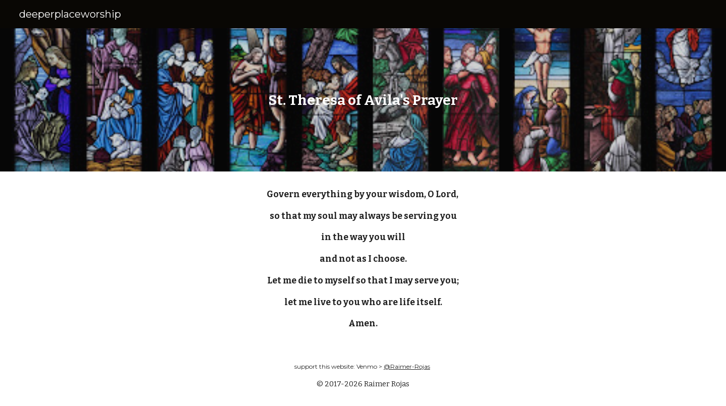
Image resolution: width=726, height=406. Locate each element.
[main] (363, 100)
